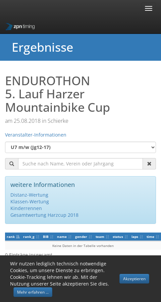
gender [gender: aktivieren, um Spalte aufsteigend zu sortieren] (81, 236)
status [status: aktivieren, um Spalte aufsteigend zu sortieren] (118, 236)
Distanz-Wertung (29, 195)
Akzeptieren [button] (134, 279)
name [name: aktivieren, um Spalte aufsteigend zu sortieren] (62, 236)
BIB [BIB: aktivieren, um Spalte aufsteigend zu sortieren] (46, 236)
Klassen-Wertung (29, 201)
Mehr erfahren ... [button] (33, 292)
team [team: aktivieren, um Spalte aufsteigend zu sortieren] (100, 236)
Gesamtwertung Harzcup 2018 (44, 215)
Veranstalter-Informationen (35, 135)
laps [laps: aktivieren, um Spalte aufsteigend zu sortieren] (134, 236)
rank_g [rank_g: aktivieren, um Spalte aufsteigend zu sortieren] (29, 236)
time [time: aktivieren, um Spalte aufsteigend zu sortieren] (150, 236)
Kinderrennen (26, 208)
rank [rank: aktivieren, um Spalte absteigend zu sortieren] (11, 236)
